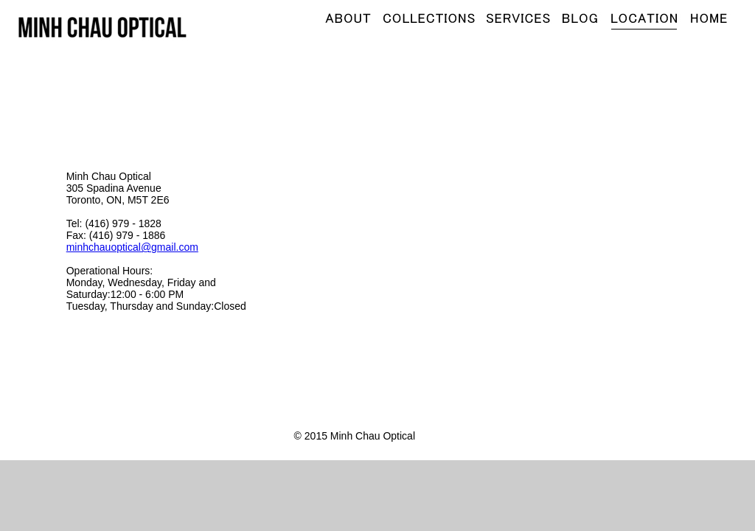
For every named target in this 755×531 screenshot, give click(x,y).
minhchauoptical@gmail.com (132, 247)
